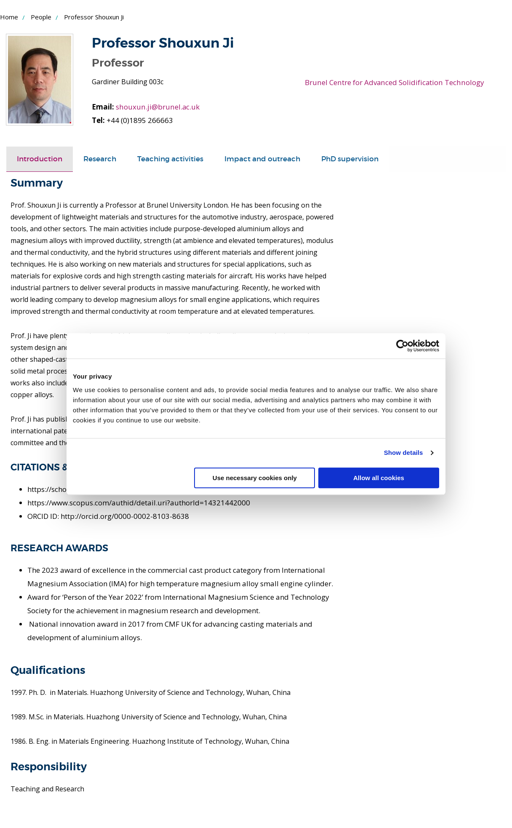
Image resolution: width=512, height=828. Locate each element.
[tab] (39, 159)
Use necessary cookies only (255, 477)
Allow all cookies (378, 477)
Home (9, 17)
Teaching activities (170, 159)
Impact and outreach (262, 159)
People (41, 17)
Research (99, 159)
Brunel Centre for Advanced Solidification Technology (394, 82)
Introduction (39, 159)
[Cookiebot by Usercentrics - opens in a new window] (402, 345)
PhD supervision (350, 159)
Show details (403, 452)
